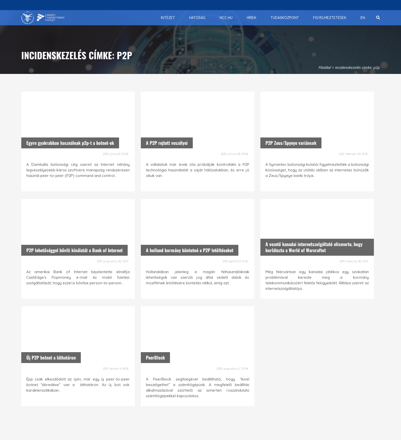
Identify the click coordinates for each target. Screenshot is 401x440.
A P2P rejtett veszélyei (167, 142)
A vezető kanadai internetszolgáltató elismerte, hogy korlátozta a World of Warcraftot (313, 247)
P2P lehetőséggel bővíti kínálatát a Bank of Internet (74, 250)
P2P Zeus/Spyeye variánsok (290, 142)
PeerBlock (155, 357)
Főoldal (325, 67)
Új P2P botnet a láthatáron (51, 357)
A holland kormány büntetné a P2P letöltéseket (189, 250)
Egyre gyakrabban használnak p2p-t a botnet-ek (70, 142)
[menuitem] (168, 17)
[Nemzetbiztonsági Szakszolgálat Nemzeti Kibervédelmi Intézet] (43, 17)
